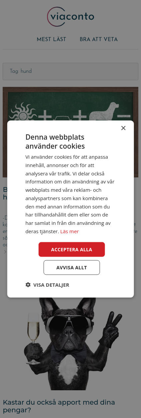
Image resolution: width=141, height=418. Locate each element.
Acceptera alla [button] (71, 249)
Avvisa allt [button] (71, 267)
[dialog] (70, 209)
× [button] (123, 128)
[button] (47, 285)
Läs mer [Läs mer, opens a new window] (69, 231)
